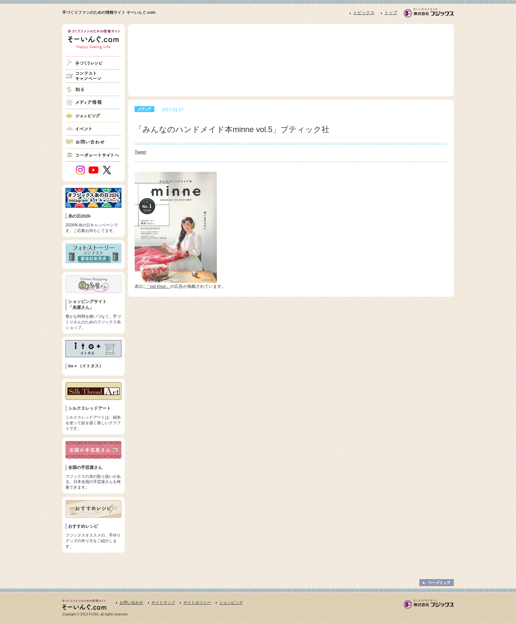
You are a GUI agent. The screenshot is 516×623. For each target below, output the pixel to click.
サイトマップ (163, 602)
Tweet (140, 152)
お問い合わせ (131, 602)
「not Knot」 (157, 286)
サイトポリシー (197, 602)
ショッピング (231, 602)
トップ (390, 12)
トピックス (363, 12)
